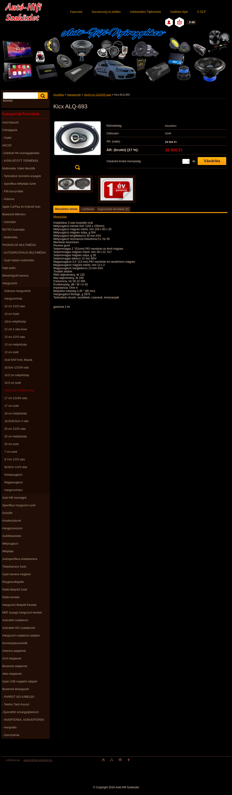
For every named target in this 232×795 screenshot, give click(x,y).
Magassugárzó (13, 482)
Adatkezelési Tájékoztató (145, 11)
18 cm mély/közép (15, 413)
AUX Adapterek (11, 658)
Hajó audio (9, 268)
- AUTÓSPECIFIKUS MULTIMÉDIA (24, 252)
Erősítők (7, 513)
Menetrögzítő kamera (15, 275)
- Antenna (8, 199)
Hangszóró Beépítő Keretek (19, 605)
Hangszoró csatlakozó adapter (21, 635)
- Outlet (6, 137)
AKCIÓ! (7, 145)
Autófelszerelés (11, 536)
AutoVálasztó (10, 122)
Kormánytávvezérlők (15, 643)
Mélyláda (7, 551)
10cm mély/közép (15, 321)
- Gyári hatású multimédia (18, 260)
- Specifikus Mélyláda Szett (19, 183)
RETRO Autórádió (13, 229)
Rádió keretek (10, 597)
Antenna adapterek (14, 651)
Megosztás (60, 216)
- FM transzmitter (12, 191)
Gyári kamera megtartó (16, 574)
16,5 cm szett (12, 383)
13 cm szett (11, 352)
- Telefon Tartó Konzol (15, 704)
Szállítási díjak (179, 11)
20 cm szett (11, 444)
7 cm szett (10, 451)
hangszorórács (13, 490)
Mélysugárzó (10, 543)
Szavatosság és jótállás (105, 11)
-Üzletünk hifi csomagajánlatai (20, 153)
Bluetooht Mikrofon (14, 214)
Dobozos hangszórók (17, 291)
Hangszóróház (13, 298)
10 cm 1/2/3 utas (14, 306)
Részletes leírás (66, 209)
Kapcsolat (76, 11)
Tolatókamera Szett (14, 566)
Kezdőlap (58, 94)
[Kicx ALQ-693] (77, 143)
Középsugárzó (13, 474)
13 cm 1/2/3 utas (14, 337)
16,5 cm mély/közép (16, 375)
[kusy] (186, 161)
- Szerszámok (10, 735)
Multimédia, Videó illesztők (18, 168)
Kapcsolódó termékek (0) (113, 209)
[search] (42, 95)
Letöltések (87, 209)
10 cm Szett (11, 314)
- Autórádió (9, 222)
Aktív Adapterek (12, 673)
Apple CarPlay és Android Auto (21, 206)
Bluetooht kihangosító (15, 689)
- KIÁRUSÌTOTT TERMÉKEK (20, 160)
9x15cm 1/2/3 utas (15, 467)
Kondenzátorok (11, 520)
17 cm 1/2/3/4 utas (15, 398)
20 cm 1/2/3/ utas (15, 428)
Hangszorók (9, 283)
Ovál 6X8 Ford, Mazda (18, 360)
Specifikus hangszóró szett (18, 505)
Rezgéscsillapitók (13, 582)
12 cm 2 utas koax (15, 329)
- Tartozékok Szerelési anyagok (21, 176)
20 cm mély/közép (15, 436)
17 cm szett (11, 405)
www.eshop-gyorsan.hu (37, 760)
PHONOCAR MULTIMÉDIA (19, 245)
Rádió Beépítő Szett (14, 589)
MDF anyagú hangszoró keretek (22, 612)
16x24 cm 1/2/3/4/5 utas (19, 390)
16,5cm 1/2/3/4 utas (16, 367)
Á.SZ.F (201, 11)
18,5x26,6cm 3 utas (16, 421)
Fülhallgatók (9, 130)
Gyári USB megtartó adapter (19, 681)
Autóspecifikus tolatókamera (19, 559)
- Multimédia (9, 237)
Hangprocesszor (12, 528)
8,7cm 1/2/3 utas (14, 459)
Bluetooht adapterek (14, 666)
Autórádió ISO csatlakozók (18, 628)
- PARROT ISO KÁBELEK (18, 696)
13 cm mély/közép (15, 344)
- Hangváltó (9, 727)
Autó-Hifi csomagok (14, 497)
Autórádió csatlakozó (15, 620)
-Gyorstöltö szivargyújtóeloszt (20, 712)
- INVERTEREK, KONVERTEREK (23, 719)
